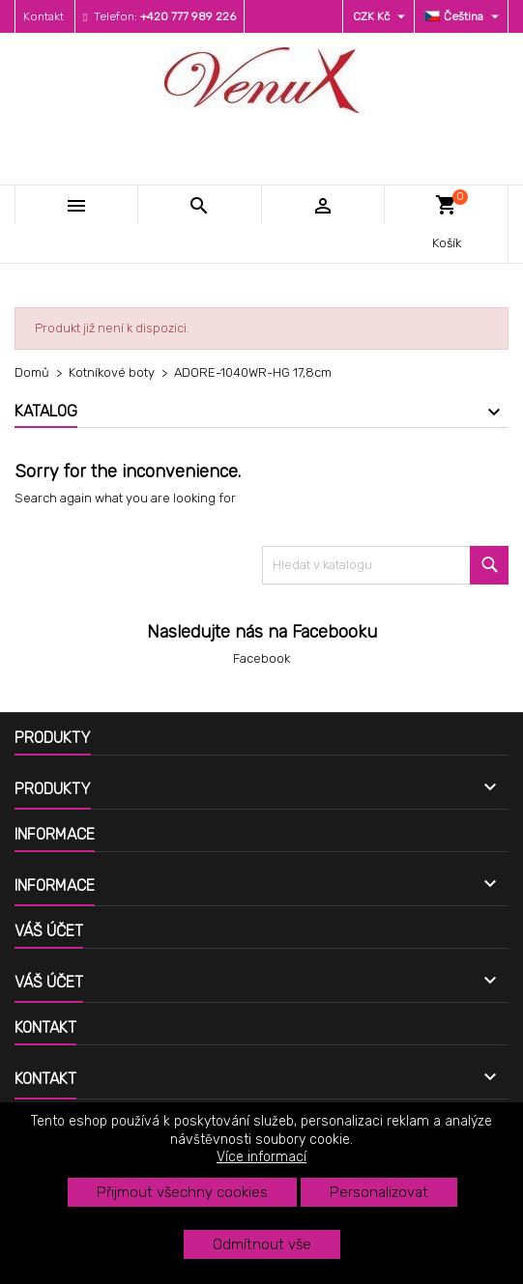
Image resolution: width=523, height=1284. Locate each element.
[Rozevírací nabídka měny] (381, 16)
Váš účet (49, 931)
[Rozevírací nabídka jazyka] (464, 16)
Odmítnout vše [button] (262, 1244)
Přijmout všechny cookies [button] (182, 1192)
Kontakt (43, 16)
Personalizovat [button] (379, 1192)
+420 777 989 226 (188, 16)
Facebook (261, 658)
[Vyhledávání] (385, 565)
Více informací (261, 1157)
